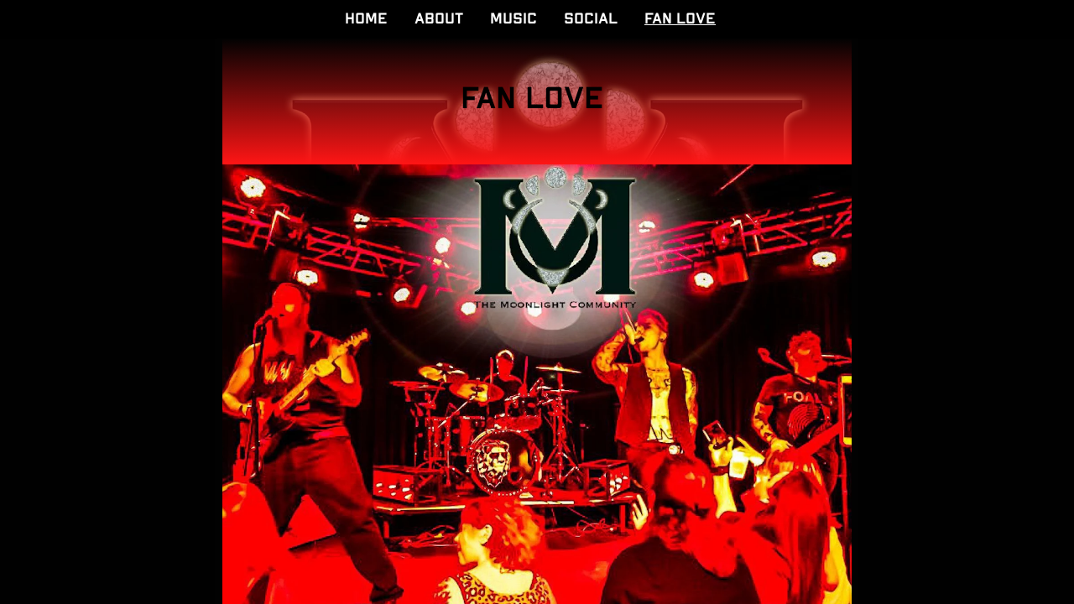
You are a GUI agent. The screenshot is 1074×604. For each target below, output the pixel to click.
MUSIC (513, 19)
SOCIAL (591, 19)
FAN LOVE (680, 19)
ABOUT (438, 19)
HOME (366, 19)
